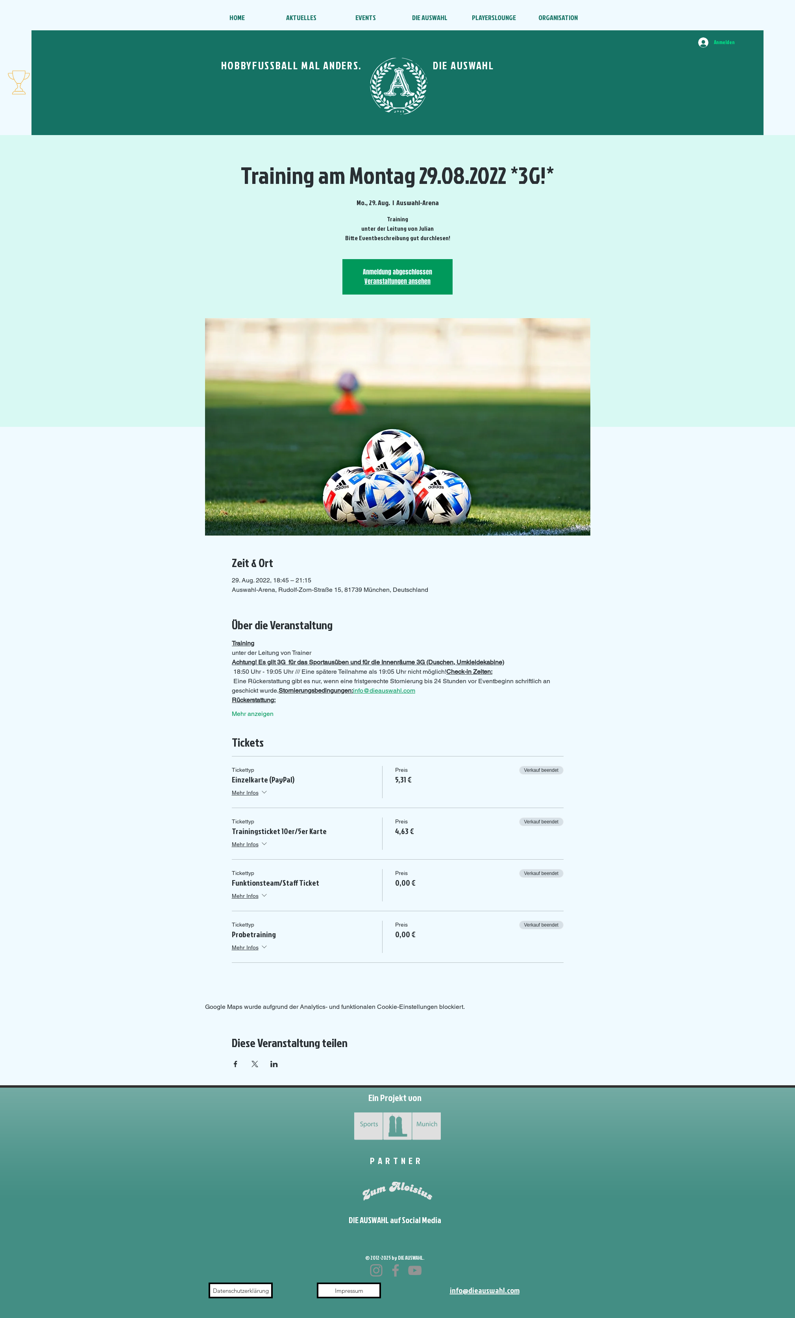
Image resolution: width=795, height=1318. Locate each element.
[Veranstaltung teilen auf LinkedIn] (274, 1064)
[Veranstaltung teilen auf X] (255, 1064)
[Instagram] (376, 1270)
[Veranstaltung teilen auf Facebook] (235, 1064)
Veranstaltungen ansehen (397, 281)
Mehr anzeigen (253, 713)
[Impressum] (349, 1290)
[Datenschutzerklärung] (241, 1290)
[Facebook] (395, 1270)
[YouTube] (415, 1270)
